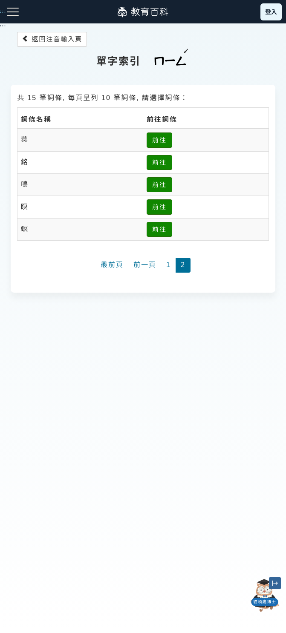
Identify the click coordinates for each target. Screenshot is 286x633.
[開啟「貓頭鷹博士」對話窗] (265, 595)
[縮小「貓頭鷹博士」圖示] (275, 583)
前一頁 (144, 264)
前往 (159, 140)
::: (3, 26)
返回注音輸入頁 (52, 39)
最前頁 (112, 264)
